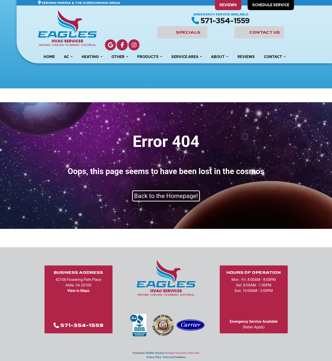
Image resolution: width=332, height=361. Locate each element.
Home (49, 56)
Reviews (228, 5)
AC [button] (67, 56)
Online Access (154, 353)
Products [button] (148, 56)
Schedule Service (270, 5)
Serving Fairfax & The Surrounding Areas (81, 3)
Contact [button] (273, 56)
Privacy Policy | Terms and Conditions (165, 357)
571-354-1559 (225, 21)
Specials (188, 32)
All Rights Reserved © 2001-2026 (182, 353)
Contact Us (264, 32)
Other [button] (118, 56)
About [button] (218, 56)
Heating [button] (91, 56)
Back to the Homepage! (166, 196)
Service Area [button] (185, 56)
